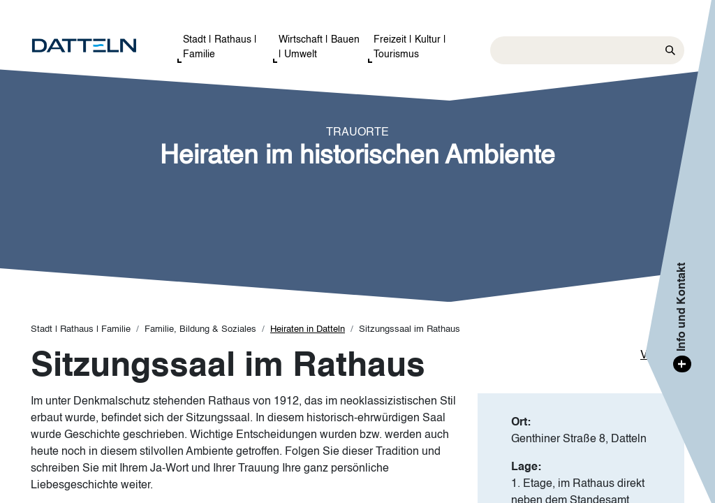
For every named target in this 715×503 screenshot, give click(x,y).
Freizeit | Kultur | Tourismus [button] (410, 47)
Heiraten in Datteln (307, 329)
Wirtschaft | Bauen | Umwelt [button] (319, 47)
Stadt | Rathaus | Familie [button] (220, 47)
